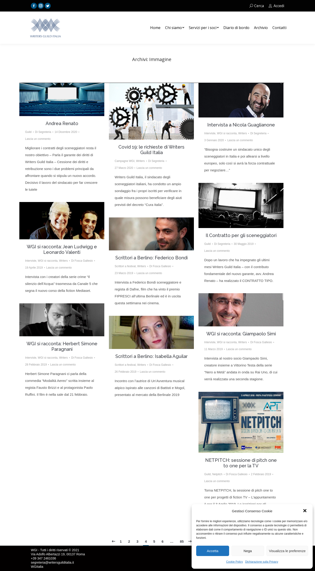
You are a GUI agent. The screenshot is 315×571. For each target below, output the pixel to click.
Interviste (210, 133)
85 (182, 541)
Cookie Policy (234, 561)
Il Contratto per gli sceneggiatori (241, 235)
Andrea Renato (62, 123)
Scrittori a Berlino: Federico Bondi (151, 258)
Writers (140, 161)
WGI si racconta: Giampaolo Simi (241, 334)
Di (43, 132)
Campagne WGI (124, 161)
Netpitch (217, 474)
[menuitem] (155, 27)
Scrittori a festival (125, 266)
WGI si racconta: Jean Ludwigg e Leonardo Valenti (62, 249)
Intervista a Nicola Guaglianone (241, 125)
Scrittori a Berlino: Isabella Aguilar (151, 356)
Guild (28, 132)
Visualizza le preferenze (287, 551)
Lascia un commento (38, 139)
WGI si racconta (226, 133)
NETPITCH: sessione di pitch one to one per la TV (241, 463)
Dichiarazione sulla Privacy (261, 561)
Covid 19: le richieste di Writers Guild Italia (151, 149)
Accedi (276, 5)
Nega (248, 551)
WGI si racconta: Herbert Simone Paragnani (61, 346)
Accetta (212, 551)
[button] (305, 511)
